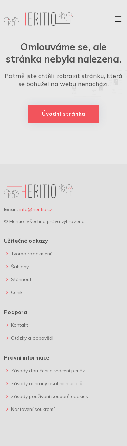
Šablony (20, 266)
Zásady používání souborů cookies (49, 396)
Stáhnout (21, 279)
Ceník (17, 292)
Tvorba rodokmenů (32, 253)
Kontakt (19, 325)
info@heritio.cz (35, 209)
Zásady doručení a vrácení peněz (48, 370)
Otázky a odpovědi (32, 338)
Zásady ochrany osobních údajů (46, 383)
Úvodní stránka (63, 113)
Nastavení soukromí (33, 409)
